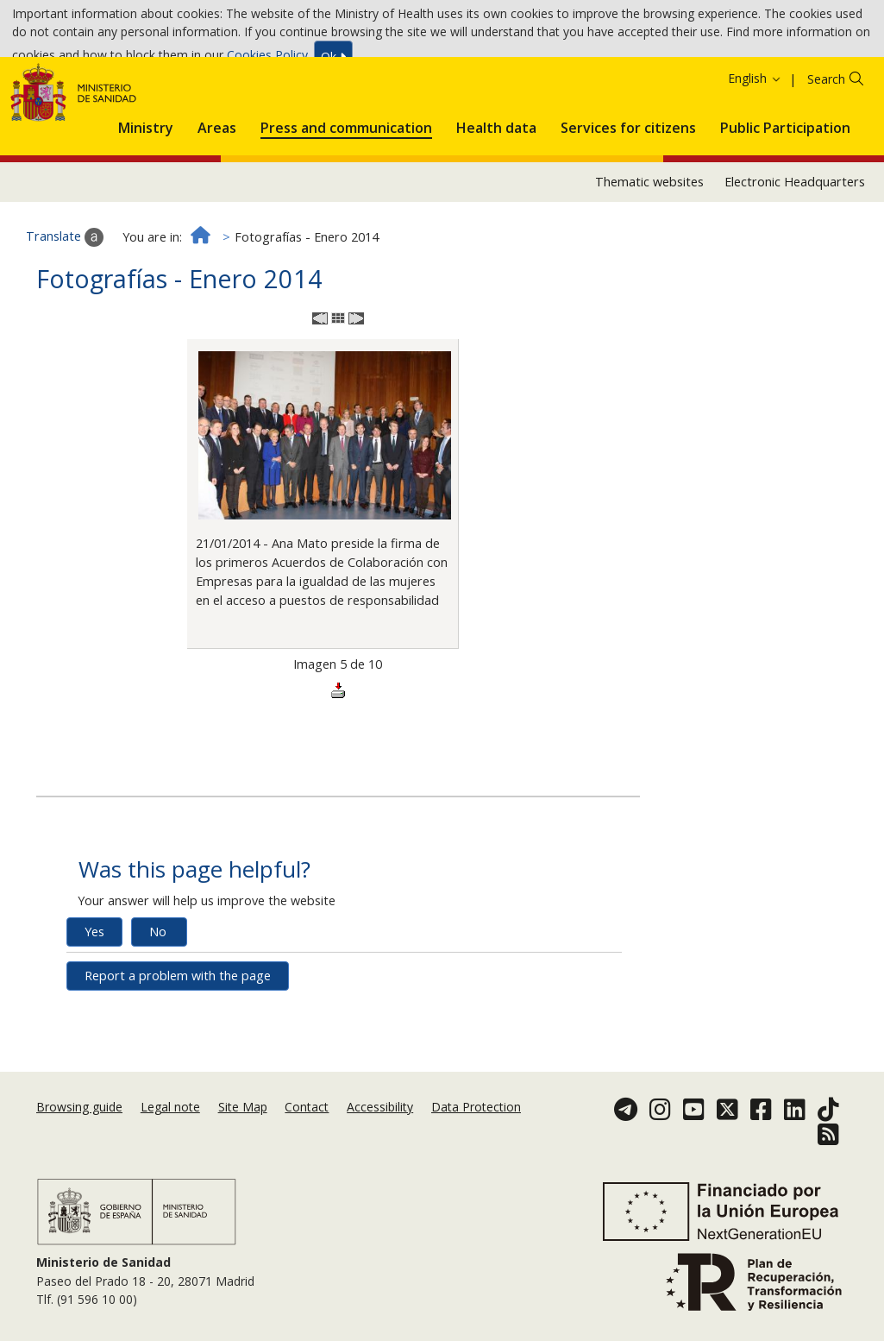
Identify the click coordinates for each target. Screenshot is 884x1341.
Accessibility (380, 1131)
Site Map (242, 1131)
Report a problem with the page (178, 1044)
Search (826, 148)
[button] (145, 194)
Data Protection (476, 1131)
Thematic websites (649, 250)
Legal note (170, 1131)
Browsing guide (79, 1131)
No (157, 1000)
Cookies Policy (267, 60)
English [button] (755, 147)
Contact (307, 1131)
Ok (333, 61)
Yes (94, 1000)
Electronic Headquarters (794, 250)
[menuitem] (145, 194)
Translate (64, 307)
